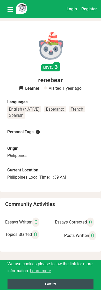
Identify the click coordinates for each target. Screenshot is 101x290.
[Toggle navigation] (10, 9)
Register (89, 8)
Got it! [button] (50, 284)
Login (72, 8)
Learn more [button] (40, 271)
